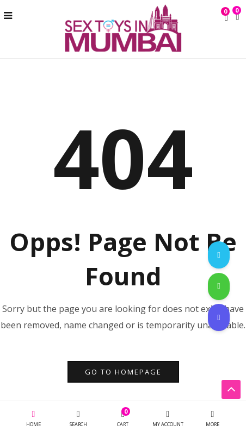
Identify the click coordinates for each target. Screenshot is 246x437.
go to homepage (123, 372)
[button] (237, 17)
